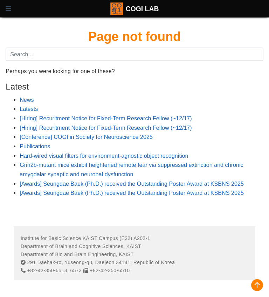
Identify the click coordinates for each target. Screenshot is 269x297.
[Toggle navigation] (8, 8)
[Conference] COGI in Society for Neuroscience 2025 (86, 137)
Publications (35, 146)
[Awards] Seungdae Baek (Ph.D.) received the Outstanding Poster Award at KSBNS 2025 (132, 184)
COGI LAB (142, 9)
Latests (29, 109)
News (27, 100)
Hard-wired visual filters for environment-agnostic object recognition (104, 156)
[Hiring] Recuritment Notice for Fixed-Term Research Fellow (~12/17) (106, 118)
